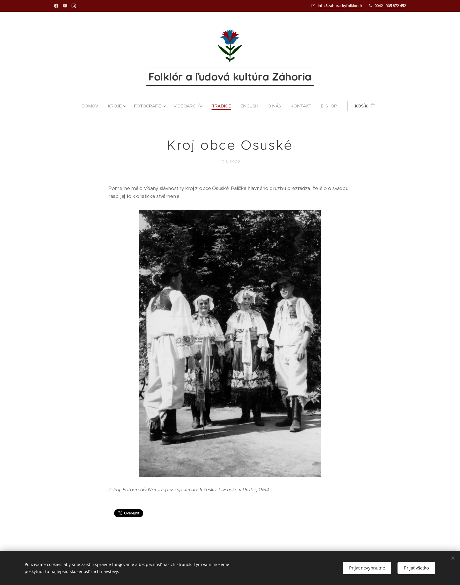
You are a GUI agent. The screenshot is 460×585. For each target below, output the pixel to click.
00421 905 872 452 (390, 5)
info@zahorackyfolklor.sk (340, 5)
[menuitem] (90, 106)
